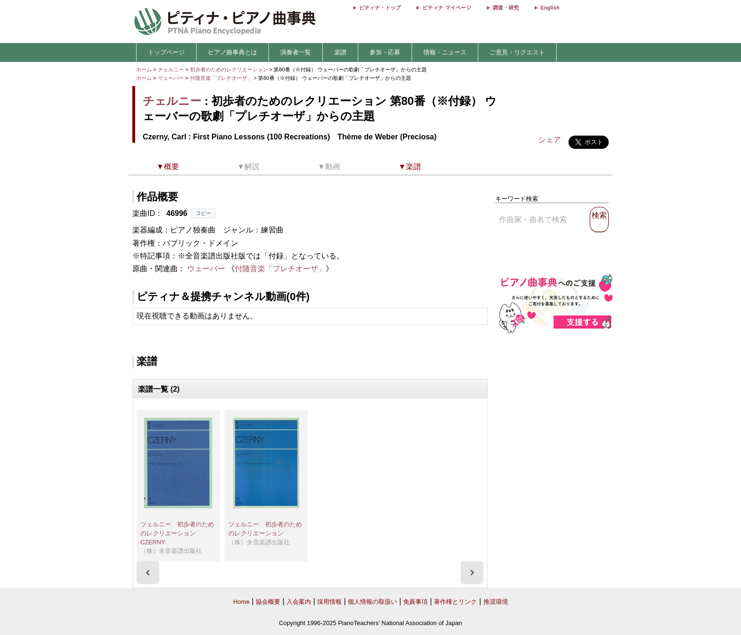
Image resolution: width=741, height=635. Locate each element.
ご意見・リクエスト (517, 52)
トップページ (166, 52)
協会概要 (268, 601)
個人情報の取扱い (372, 601)
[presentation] (148, 572)
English (550, 7)
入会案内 (298, 601)
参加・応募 (385, 52)
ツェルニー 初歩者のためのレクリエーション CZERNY (177, 533)
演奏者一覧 (295, 52)
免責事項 (415, 601)
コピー (203, 213)
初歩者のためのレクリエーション (229, 69)
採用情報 (329, 601)
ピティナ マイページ (446, 7)
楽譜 (340, 52)
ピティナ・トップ (380, 7)
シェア (549, 140)
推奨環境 (495, 601)
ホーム (144, 69)
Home (241, 601)
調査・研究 (506, 7)
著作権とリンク (455, 601)
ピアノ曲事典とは (232, 52)
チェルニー (171, 69)
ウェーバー (171, 78)
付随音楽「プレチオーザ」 (222, 78)
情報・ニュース (444, 52)
